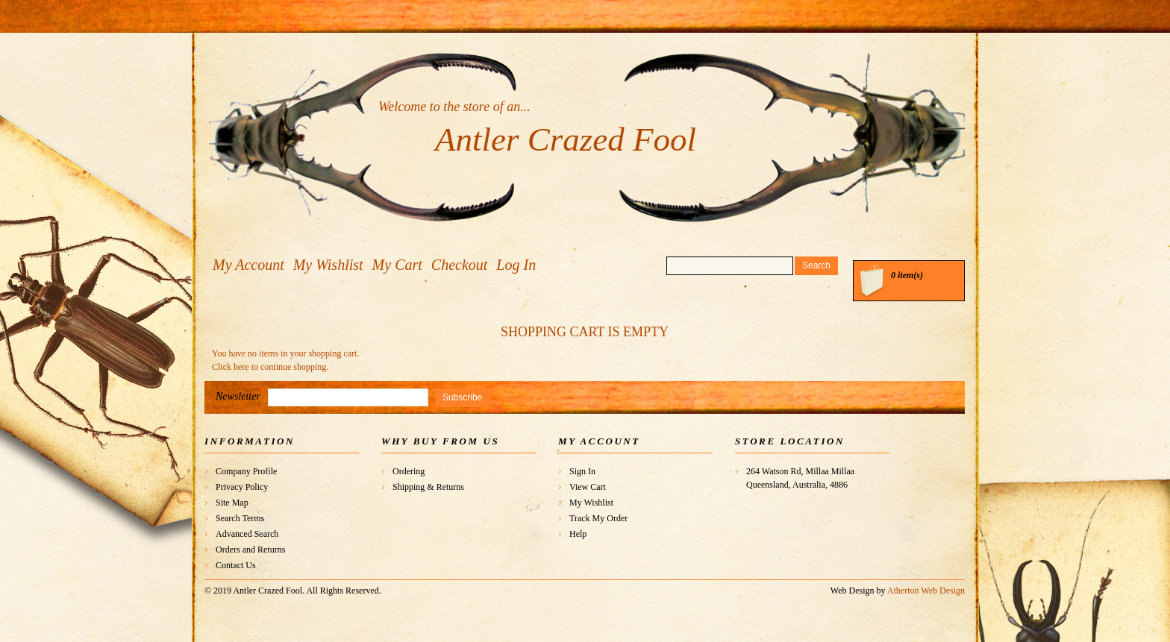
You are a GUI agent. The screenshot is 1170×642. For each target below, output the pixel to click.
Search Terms (240, 518)
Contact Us (236, 565)
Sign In (582, 471)
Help (577, 534)
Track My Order (598, 518)
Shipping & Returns (428, 487)
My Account (248, 264)
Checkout (459, 264)
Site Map (232, 502)
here (241, 367)
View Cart (587, 487)
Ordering (408, 471)
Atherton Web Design (926, 590)
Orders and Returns (250, 549)
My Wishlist (328, 264)
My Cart (397, 264)
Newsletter (238, 396)
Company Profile (246, 471)
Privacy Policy (242, 487)
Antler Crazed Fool (565, 139)
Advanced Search (247, 534)
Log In (516, 264)
